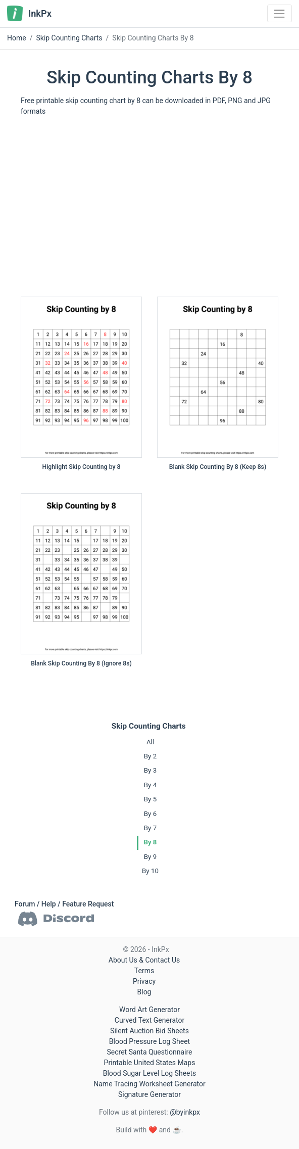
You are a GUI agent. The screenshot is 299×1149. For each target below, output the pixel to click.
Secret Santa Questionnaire (149, 1052)
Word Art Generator (149, 1010)
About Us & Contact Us (144, 960)
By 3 (150, 770)
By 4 (150, 785)
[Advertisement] (149, 210)
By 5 (150, 799)
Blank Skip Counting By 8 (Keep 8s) (217, 466)
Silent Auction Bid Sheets (149, 1031)
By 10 (150, 871)
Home (16, 38)
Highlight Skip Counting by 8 (81, 466)
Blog (144, 992)
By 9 (150, 856)
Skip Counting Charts (149, 726)
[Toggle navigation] (279, 13)
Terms (144, 971)
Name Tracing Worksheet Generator (149, 1084)
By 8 (150, 842)
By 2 (150, 756)
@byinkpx (185, 1112)
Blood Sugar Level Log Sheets (149, 1073)
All (150, 742)
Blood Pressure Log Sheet (149, 1041)
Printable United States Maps (149, 1063)
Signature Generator (149, 1094)
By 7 (150, 828)
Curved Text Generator (149, 1020)
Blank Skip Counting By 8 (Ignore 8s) (81, 663)
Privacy (144, 981)
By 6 (150, 814)
